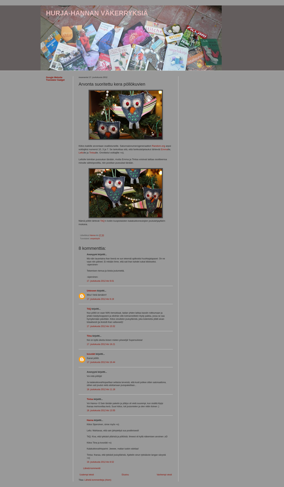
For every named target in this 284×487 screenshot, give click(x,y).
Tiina (89, 336)
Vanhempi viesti (164, 474)
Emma (164, 149)
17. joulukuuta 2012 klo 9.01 (100, 281)
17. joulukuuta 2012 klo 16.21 (101, 344)
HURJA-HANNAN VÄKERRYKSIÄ (97, 13)
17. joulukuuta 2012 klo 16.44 (101, 362)
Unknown (92, 290)
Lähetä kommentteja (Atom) (97, 480)
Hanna (90, 420)
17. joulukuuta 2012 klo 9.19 (100, 299)
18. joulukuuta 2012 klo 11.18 (101, 389)
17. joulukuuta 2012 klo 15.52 (101, 326)
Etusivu (125, 474)
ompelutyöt (95, 238)
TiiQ (102, 220)
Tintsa (92, 152)
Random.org (158, 146)
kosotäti (91, 354)
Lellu (81, 152)
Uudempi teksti (87, 474)
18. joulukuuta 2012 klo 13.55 (101, 410)
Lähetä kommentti (91, 468)
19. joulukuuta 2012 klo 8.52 (100, 462)
